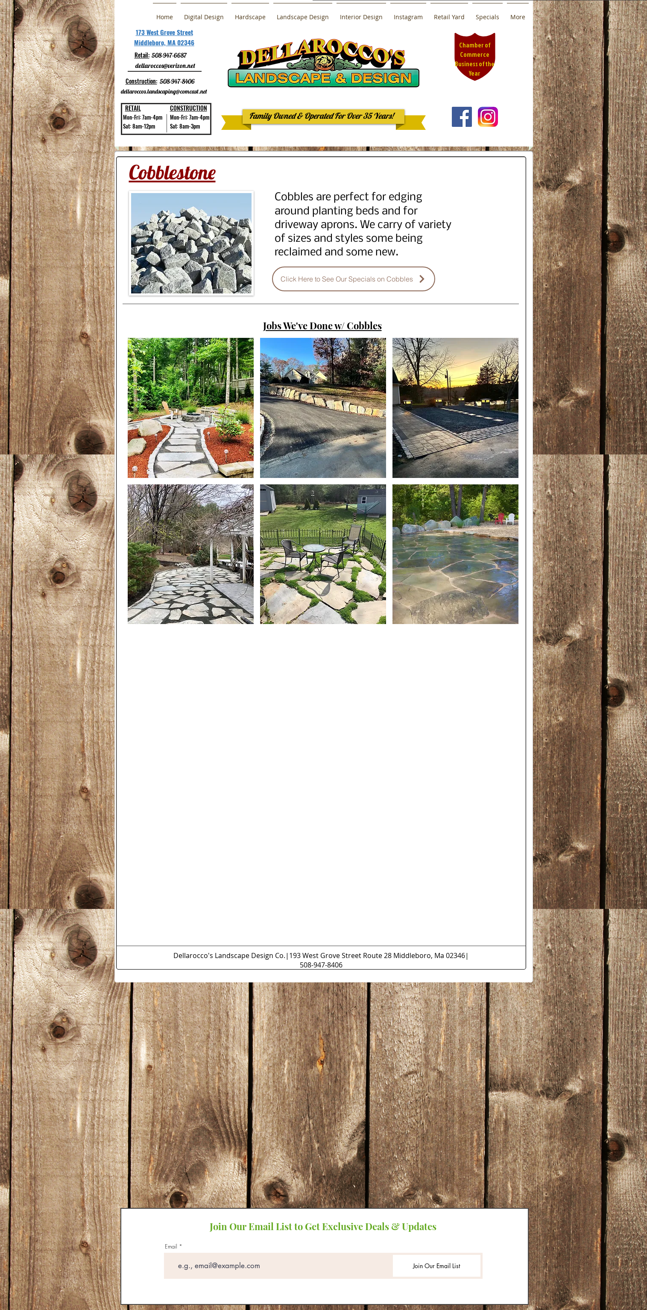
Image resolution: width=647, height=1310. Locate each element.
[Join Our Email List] (437, 1266)
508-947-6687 (169, 55)
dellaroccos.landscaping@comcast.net (164, 91)
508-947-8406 (177, 81)
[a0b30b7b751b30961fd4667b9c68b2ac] (488, 117)
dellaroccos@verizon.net (165, 66)
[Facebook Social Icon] (462, 117)
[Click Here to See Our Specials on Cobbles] (353, 279)
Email (171, 1246)
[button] (191, 408)
